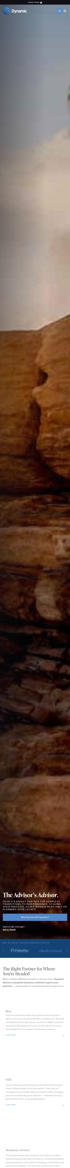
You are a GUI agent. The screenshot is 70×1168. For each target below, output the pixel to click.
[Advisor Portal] (41, 3)
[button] (59, 11)
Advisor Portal (33, 2)
